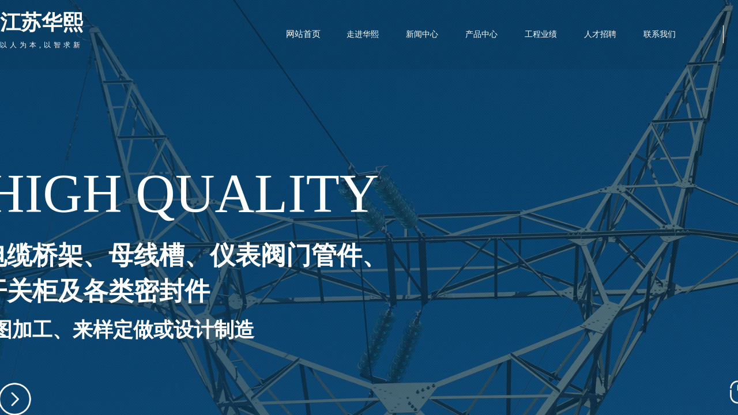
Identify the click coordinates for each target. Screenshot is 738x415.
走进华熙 (363, 34)
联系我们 (659, 34)
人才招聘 (600, 34)
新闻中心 (422, 34)
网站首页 (303, 34)
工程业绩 (541, 34)
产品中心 (481, 34)
